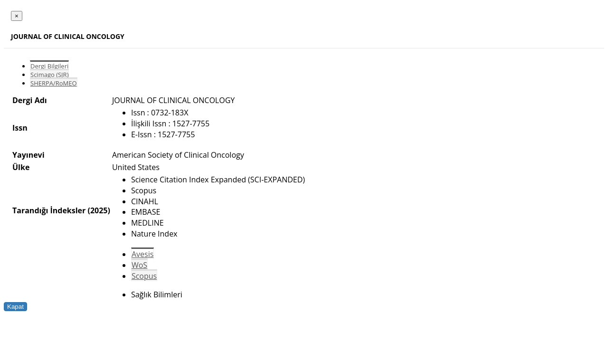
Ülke (20, 167)
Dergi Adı (29, 100)
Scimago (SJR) (49, 74)
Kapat (15, 306)
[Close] (16, 16)
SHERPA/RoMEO (53, 83)
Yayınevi (28, 155)
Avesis (142, 254)
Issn (20, 128)
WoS (139, 265)
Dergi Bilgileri (49, 66)
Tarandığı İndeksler (49, 210)
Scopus (144, 276)
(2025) (98, 210)
